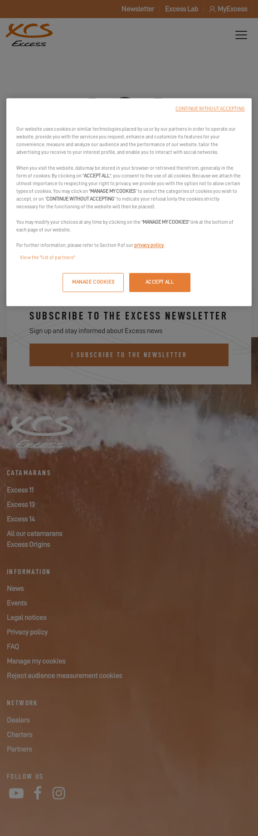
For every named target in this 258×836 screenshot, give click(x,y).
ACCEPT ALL (160, 282)
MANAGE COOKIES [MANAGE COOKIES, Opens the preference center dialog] (93, 282)
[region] (129, 202)
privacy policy (149, 245)
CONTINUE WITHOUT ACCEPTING (210, 109)
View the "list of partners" (47, 258)
